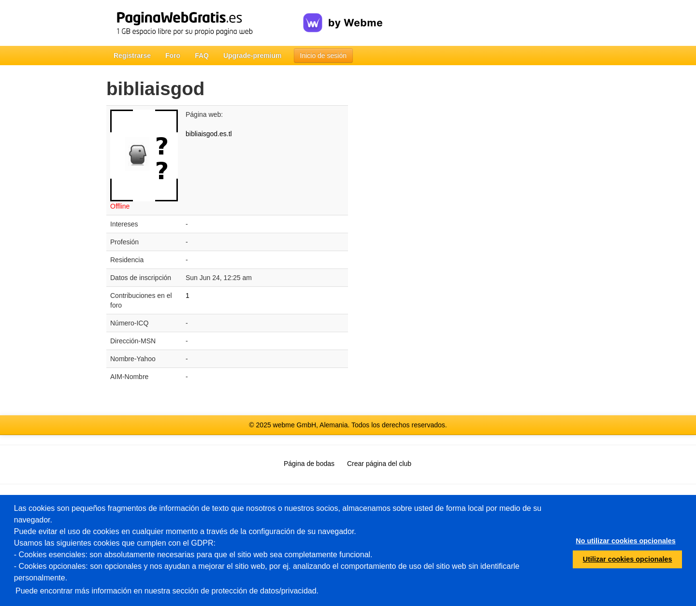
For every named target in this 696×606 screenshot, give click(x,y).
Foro (172, 55)
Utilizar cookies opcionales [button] (627, 559)
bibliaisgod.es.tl (209, 134)
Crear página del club (379, 463)
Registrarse (132, 55)
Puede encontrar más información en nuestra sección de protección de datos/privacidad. (167, 591)
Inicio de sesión (323, 55)
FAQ (202, 55)
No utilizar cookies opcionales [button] (625, 541)
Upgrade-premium (252, 55)
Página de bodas (309, 463)
